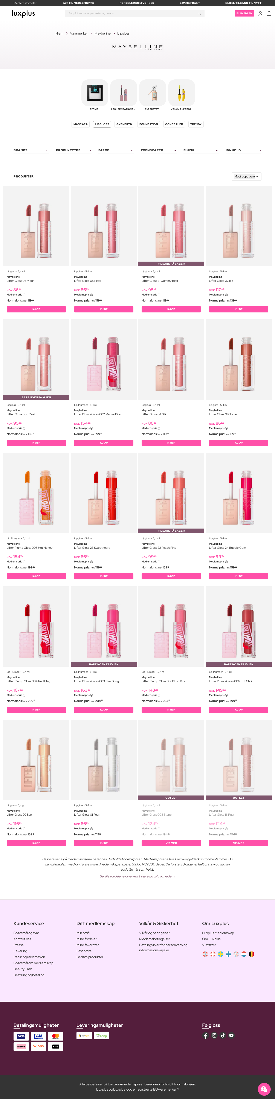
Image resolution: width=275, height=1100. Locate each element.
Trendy (196, 124)
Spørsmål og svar (26, 934)
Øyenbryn (124, 124)
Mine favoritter (87, 946)
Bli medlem (243, 13)
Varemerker (79, 33)
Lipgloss (102, 124)
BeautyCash (23, 970)
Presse (19, 946)
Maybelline (103, 33)
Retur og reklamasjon (29, 958)
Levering (20, 952)
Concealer (174, 124)
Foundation (148, 124)
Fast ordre (84, 952)
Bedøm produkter (89, 958)
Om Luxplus (211, 940)
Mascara (80, 124)
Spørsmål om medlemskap (33, 964)
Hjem (59, 33)
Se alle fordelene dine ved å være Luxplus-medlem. (137, 877)
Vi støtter (209, 946)
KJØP (36, 309)
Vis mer (171, 844)
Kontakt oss (22, 940)
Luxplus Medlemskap (218, 934)
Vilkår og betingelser (154, 934)
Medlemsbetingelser (154, 940)
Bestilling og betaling (29, 976)
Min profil (83, 934)
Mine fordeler (86, 940)
